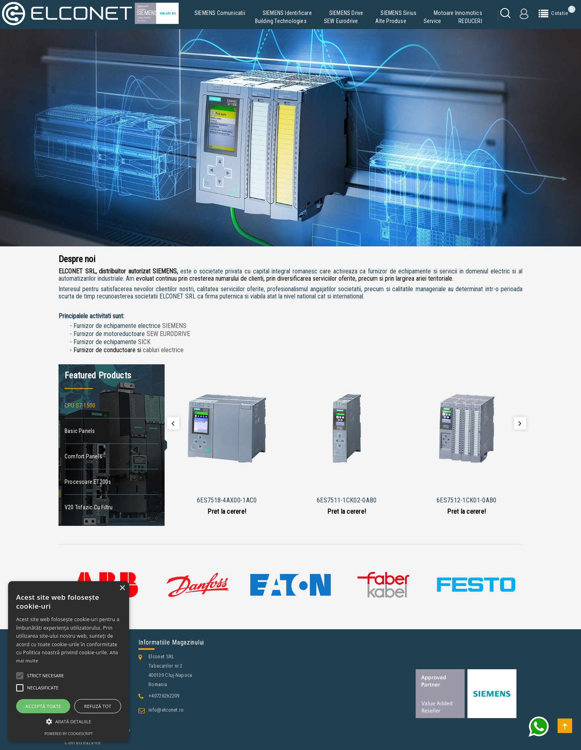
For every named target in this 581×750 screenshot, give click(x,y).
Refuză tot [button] (97, 706)
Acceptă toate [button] (43, 706)
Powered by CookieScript (68, 733)
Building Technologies (281, 21)
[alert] (68, 661)
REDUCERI (470, 21)
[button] (68, 721)
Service (432, 21)
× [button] (122, 588)
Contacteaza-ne (83, 742)
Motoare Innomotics (458, 13)
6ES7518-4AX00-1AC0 (227, 500)
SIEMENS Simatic (157, 13)
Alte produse (390, 21)
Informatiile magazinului (171, 642)
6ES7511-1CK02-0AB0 (346, 500)
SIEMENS (174, 326)
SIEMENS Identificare (287, 13)
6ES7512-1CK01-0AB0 (466, 500)
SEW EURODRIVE (168, 334)
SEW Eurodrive (341, 21)
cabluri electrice (163, 350)
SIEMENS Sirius (398, 13)
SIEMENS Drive (346, 13)
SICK (144, 342)
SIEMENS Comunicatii (219, 13)
